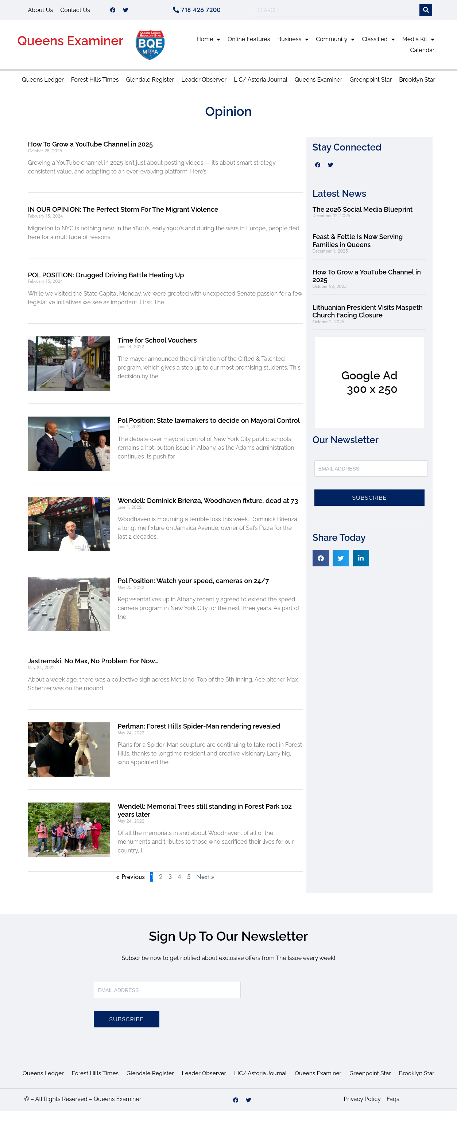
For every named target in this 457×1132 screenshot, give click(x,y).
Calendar (422, 52)
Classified (378, 41)
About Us (40, 11)
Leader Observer (203, 82)
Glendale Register (150, 82)
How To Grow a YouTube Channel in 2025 (90, 147)
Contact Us (75, 11)
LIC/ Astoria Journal (260, 82)
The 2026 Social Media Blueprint (363, 212)
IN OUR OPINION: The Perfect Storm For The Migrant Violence (123, 212)
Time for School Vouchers (157, 343)
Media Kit (418, 41)
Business (293, 41)
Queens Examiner (71, 43)
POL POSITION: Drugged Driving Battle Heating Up (106, 277)
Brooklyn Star (417, 82)
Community (335, 41)
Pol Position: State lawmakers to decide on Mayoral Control (208, 423)
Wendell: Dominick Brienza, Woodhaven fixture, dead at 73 (207, 503)
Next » (205, 879)
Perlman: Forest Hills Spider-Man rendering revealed (198, 729)
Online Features (249, 41)
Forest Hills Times (95, 82)
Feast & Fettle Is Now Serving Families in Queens (358, 243)
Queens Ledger (43, 82)
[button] (321, 561)
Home (208, 41)
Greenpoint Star (370, 82)
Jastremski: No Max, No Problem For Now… (93, 663)
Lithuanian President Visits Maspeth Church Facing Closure (368, 314)
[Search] (425, 11)
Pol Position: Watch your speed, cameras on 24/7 (193, 583)
